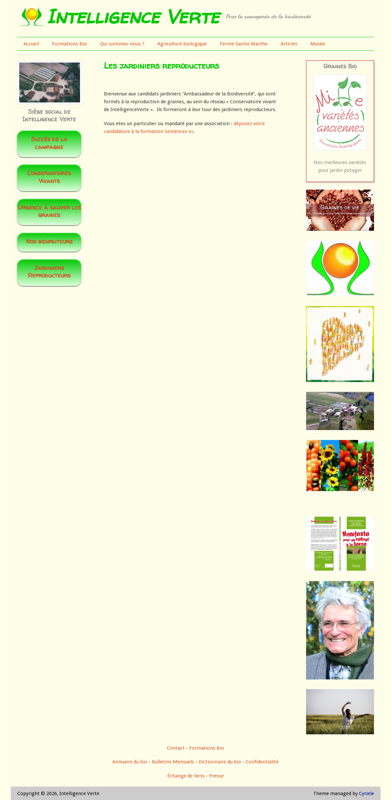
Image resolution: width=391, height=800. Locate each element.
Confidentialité (262, 762)
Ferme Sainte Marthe (244, 44)
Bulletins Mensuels (173, 762)
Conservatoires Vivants (49, 177)
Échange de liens (186, 776)
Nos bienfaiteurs (49, 241)
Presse (216, 776)
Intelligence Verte (132, 16)
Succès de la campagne (49, 143)
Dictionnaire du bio (220, 762)
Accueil (31, 44)
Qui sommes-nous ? (122, 44)
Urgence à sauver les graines (49, 211)
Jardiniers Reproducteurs (49, 271)
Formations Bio (69, 44)
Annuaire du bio (129, 762)
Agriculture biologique (182, 44)
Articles (289, 44)
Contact (176, 748)
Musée (317, 44)
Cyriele (366, 793)
